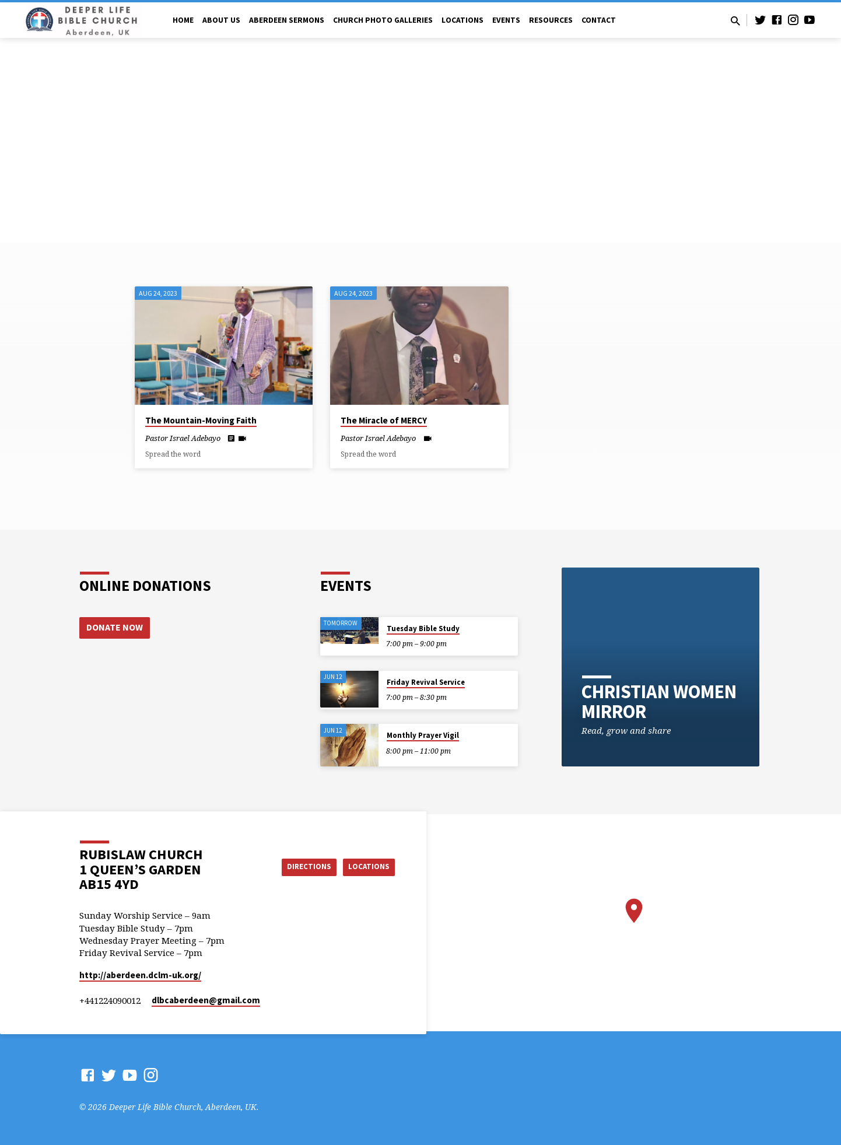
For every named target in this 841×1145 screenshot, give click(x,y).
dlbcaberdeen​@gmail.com (206, 1000)
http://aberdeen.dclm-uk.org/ (140, 975)
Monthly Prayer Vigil (423, 735)
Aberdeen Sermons (286, 20)
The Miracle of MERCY (384, 420)
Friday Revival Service (426, 682)
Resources (551, 20)
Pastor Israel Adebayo (182, 438)
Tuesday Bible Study (423, 628)
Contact (598, 20)
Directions (300, 867)
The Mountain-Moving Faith (201, 420)
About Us (221, 20)
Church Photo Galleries (383, 20)
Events (506, 20)
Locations (462, 20)
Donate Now (114, 627)
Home (183, 20)
